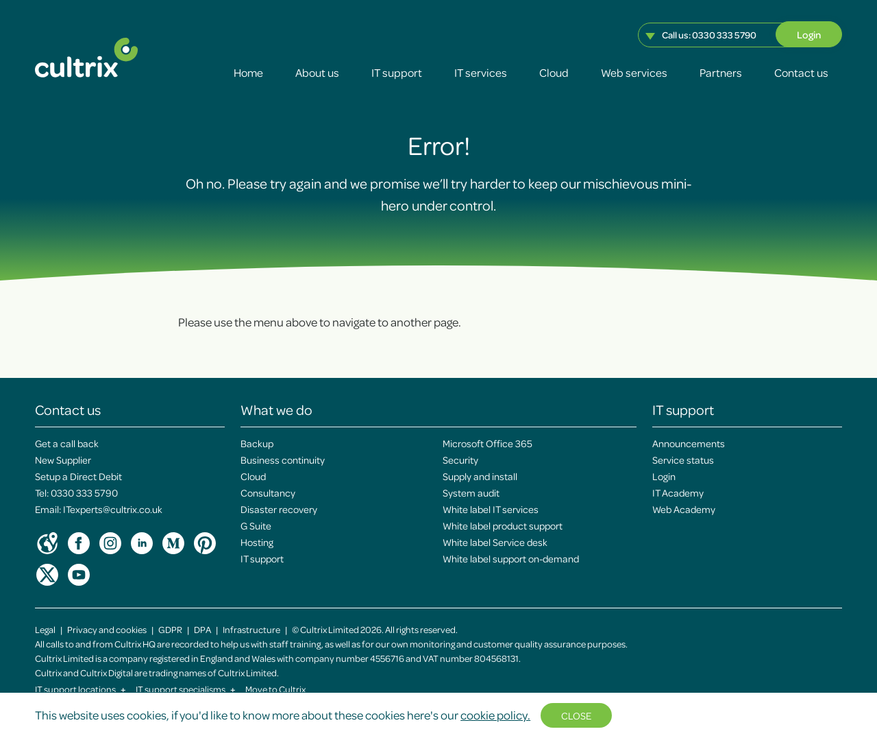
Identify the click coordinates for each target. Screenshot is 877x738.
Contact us (801, 72)
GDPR (170, 629)
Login (809, 34)
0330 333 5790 (724, 34)
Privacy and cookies (107, 629)
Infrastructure (251, 629)
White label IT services (491, 509)
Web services (634, 72)
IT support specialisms (186, 689)
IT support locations (80, 689)
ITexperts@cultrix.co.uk (112, 509)
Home (248, 72)
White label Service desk (495, 542)
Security (460, 459)
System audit (471, 492)
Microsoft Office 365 (487, 443)
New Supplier (63, 459)
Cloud (554, 72)
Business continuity (282, 459)
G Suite (255, 525)
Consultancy (267, 492)
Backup (256, 443)
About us (317, 72)
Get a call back (67, 443)
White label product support (503, 525)
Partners (721, 72)
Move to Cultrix (275, 689)
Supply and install (480, 476)
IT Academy (678, 492)
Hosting (256, 542)
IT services (480, 72)
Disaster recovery (278, 509)
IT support (396, 72)
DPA (202, 629)
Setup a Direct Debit (78, 476)
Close (576, 715)
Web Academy (683, 509)
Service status (683, 459)
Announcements (688, 443)
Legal (45, 629)
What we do (276, 409)
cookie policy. (495, 714)
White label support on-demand (511, 558)
